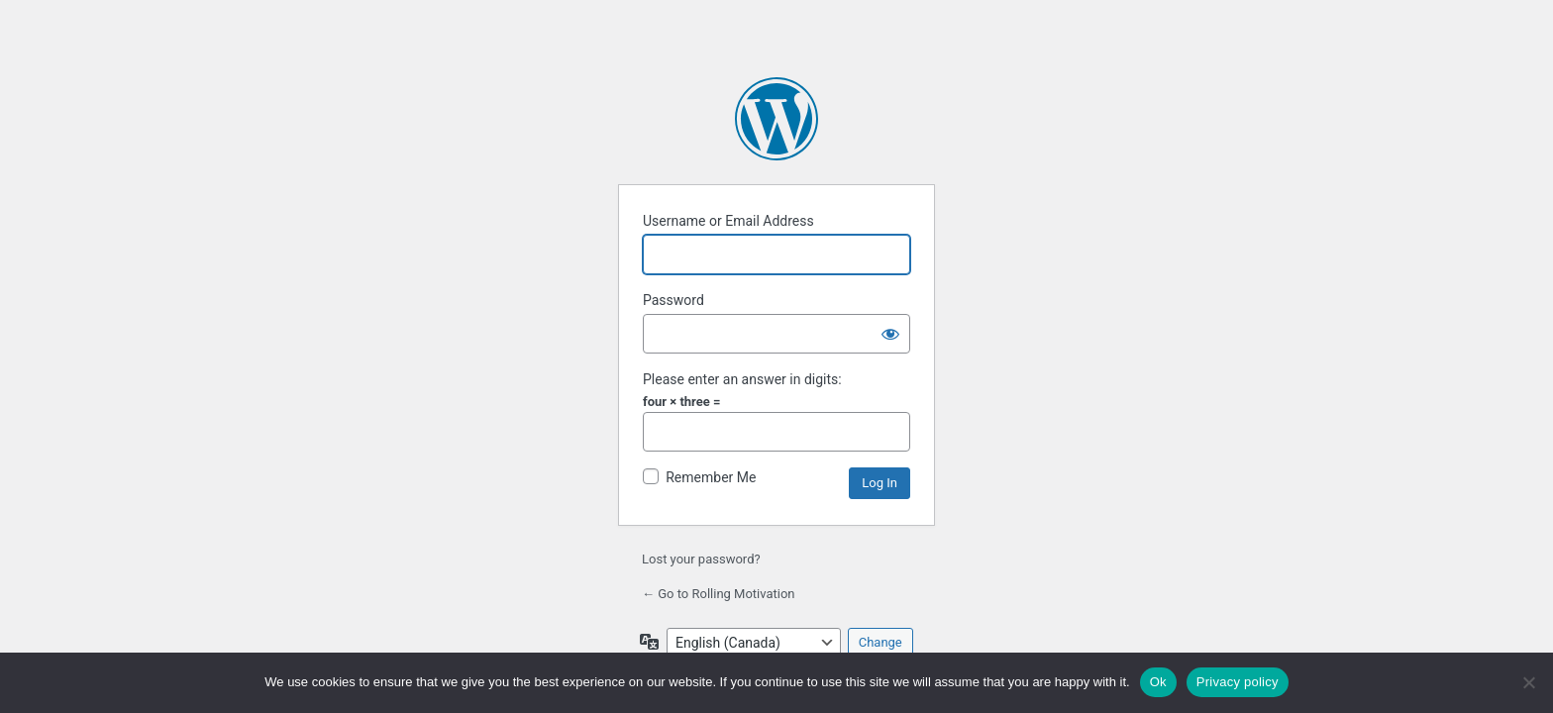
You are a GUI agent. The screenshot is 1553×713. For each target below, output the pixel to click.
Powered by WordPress (776, 118)
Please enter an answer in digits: (742, 379)
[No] (1528, 682)
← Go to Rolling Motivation (718, 593)
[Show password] (890, 334)
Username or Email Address (728, 221)
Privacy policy (1237, 681)
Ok (1158, 681)
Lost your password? (701, 559)
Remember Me (711, 477)
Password (673, 300)
